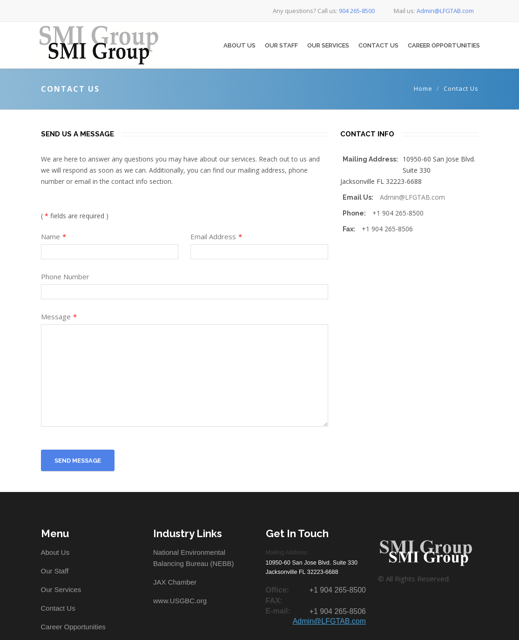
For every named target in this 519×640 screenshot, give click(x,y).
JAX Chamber (174, 582)
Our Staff (281, 45)
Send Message (77, 460)
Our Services (328, 45)
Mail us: (427, 11)
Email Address (216, 236)
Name (53, 236)
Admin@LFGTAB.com (412, 197)
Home (423, 88)
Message (59, 316)
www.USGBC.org (180, 601)
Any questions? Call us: (318, 11)
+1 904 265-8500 (338, 590)
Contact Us (378, 45)
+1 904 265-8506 (338, 611)
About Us (239, 45)
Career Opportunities (444, 45)
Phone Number (65, 276)
